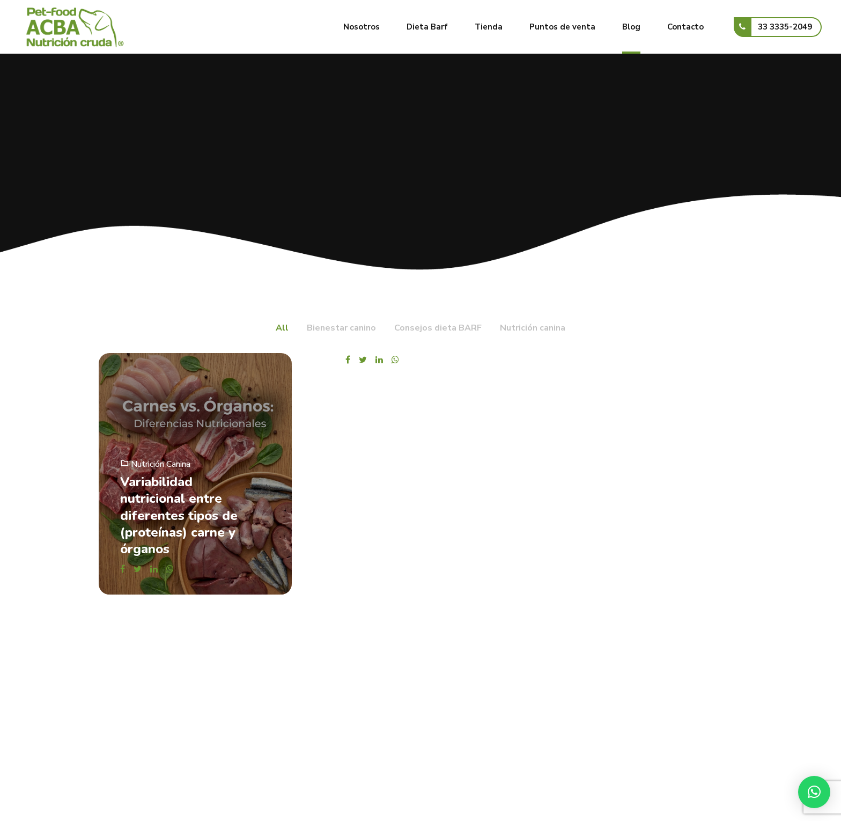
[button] (814, 792)
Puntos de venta (562, 26)
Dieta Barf (427, 26)
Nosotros (361, 26)
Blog (631, 26)
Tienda (489, 26)
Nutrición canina (160, 464)
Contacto (685, 26)
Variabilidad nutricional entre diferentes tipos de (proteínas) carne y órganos (179, 515)
